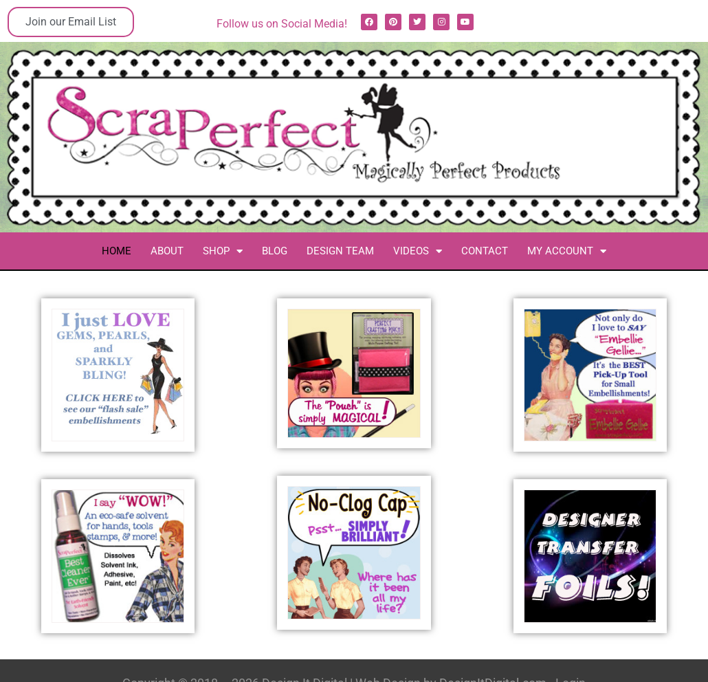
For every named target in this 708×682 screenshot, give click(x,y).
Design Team (340, 251)
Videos (417, 251)
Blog (274, 251)
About (167, 251)
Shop (223, 251)
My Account (566, 251)
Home (116, 251)
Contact (484, 251)
